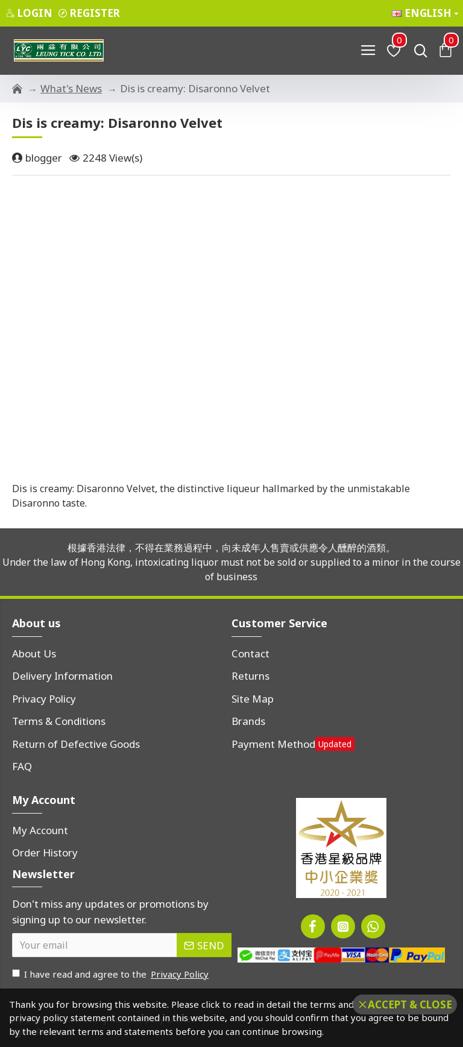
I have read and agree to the (111, 974)
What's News (71, 88)
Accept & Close (410, 1004)
